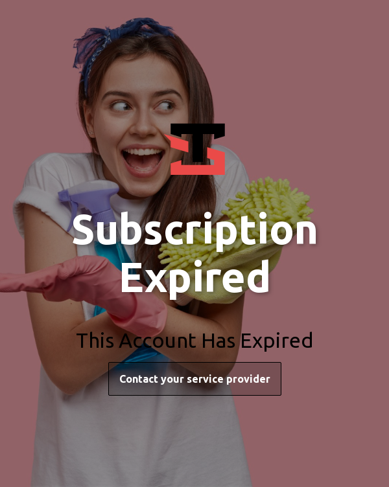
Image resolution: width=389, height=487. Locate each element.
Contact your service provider (194, 379)
